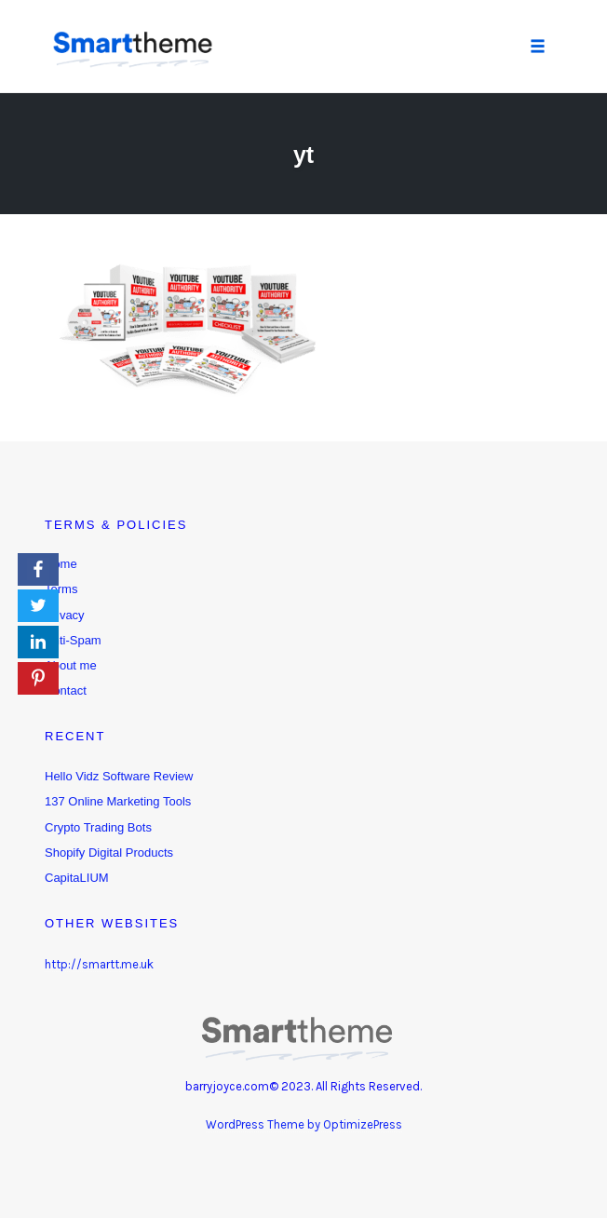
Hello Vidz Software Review (119, 776)
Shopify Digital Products (109, 852)
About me (71, 665)
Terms (61, 589)
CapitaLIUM (77, 878)
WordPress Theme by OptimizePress (304, 1124)
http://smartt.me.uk (99, 964)
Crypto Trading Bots (98, 827)
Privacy (65, 615)
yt (303, 155)
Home (61, 564)
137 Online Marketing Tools (118, 801)
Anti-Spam (73, 640)
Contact (66, 690)
